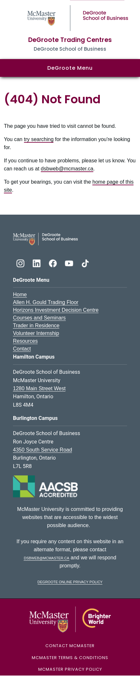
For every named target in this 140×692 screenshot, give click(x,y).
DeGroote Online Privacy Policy (70, 581)
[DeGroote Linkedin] (37, 263)
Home (20, 294)
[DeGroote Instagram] (21, 263)
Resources (25, 341)
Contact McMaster (70, 645)
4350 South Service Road (42, 450)
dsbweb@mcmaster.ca (67, 168)
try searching (39, 139)
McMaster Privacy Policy (70, 669)
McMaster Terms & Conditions (70, 657)
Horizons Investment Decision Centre (56, 310)
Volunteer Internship (36, 333)
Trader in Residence (36, 325)
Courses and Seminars (39, 318)
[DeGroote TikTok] (85, 263)
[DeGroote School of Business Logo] (45, 239)
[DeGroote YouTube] (70, 263)
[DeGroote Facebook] (53, 263)
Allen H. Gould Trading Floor (45, 302)
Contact (22, 348)
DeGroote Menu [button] (70, 68)
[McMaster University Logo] (70, 619)
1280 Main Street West (39, 388)
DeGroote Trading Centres (70, 40)
